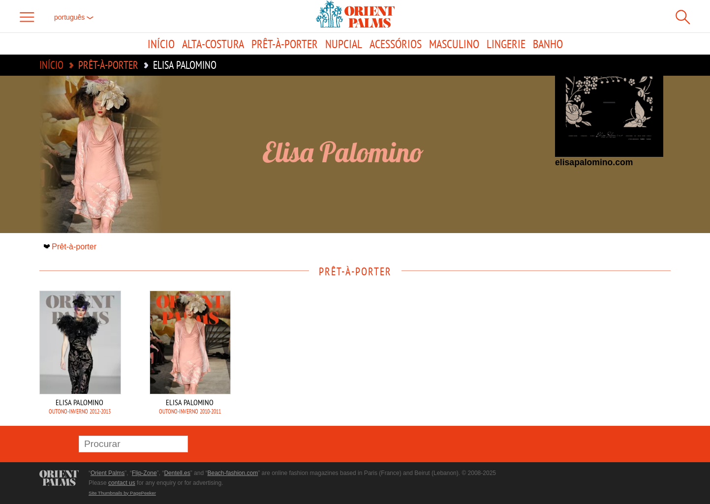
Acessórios (396, 44)
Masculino (454, 44)
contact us (121, 482)
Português (73, 17)
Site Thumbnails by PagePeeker (122, 493)
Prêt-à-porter (284, 44)
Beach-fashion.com (232, 473)
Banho (548, 44)
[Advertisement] (602, 357)
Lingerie (506, 44)
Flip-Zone (144, 473)
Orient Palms (107, 473)
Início (161, 44)
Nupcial (343, 44)
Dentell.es (177, 473)
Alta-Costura (213, 44)
